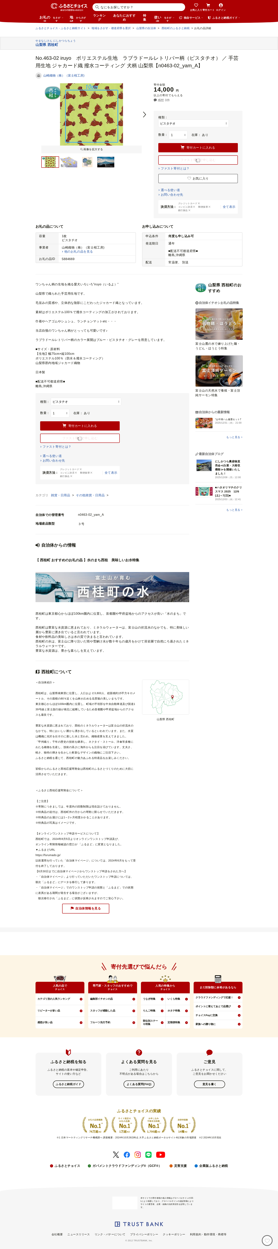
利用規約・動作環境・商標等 (208, 1234)
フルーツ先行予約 (100, 1022)
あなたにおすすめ (124, 17)
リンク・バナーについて (110, 1234)
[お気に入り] (267, 1240)
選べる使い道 (170, 190)
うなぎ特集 (149, 998)
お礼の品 (51, 18)
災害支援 (180, 1165)
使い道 (164, 18)
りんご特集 (149, 1010)
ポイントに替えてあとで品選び (213, 1006)
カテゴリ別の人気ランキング (53, 998)
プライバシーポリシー (144, 1234)
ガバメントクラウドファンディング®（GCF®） (127, 1165)
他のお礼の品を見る (78, 251)
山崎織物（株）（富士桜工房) (63, 75)
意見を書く (210, 1084)
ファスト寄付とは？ (175, 168)
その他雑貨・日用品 (91, 495)
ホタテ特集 (174, 1010)
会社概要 (57, 1234)
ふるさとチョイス (67, 1165)
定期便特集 (174, 1022)
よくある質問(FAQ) (139, 1084)
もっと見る (233, 437)
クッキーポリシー (174, 1234)
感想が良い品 (45, 1022)
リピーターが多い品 (48, 1010)
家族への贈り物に (206, 1024)
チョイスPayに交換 (207, 1015)
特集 (144, 17)
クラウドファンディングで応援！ (214, 997)
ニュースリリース (78, 1234)
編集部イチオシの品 (101, 998)
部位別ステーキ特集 (150, 1022)
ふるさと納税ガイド (68, 1084)
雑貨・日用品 (61, 495)
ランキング (99, 17)
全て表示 (229, 206)
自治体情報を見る (86, 908)
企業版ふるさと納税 (213, 1165)
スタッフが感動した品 (102, 1010)
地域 (78, 18)
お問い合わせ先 (172, 194)
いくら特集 (174, 998)
